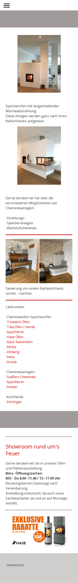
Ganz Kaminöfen (20, 342)
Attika (11, 347)
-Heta (10, 357)
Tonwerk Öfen (18, 322)
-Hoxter (12, 387)
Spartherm (15, 332)
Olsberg (13, 352)
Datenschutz (15, 565)
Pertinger (14, 402)
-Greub (11, 362)
